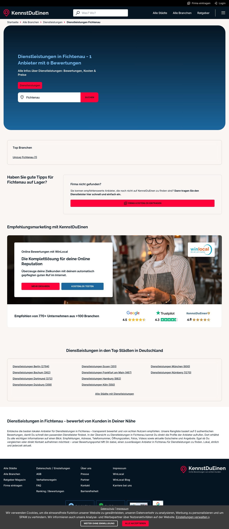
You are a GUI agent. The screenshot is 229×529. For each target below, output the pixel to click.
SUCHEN (89, 97)
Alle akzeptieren (135, 523)
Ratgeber (203, 13)
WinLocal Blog (121, 479)
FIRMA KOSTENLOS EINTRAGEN (142, 203)
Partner (85, 479)
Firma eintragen (13, 485)
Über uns (86, 468)
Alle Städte (160, 13)
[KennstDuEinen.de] (26, 12)
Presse (85, 473)
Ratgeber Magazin (15, 479)
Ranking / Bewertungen (50, 491)
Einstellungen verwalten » (193, 517)
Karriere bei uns (122, 485)
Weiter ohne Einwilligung (99, 523)
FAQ (38, 485)
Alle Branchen (182, 13)
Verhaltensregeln (46, 479)
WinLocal (118, 473)
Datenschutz (43, 468)
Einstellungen (62, 468)
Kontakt (85, 485)
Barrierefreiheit (89, 491)
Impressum (119, 468)
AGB (38, 473)
